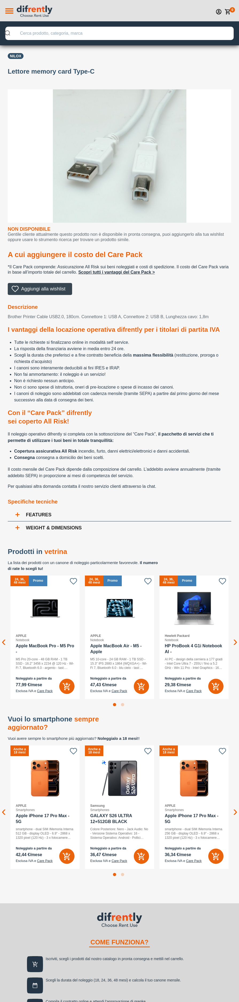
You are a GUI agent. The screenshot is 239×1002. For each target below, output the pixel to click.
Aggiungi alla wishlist (43, 289)
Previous (3, 637)
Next (235, 637)
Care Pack (45, 691)
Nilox (15, 56)
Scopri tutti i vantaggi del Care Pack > (116, 272)
